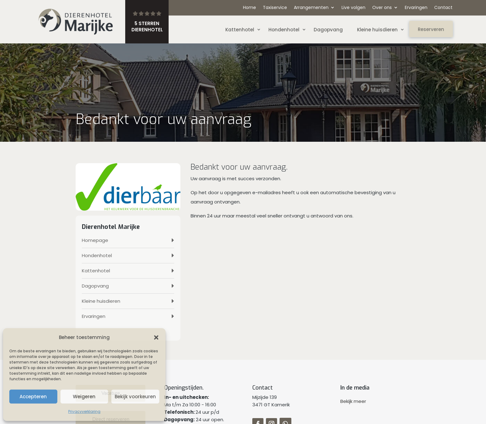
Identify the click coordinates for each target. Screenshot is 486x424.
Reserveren (431, 29)
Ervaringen (416, 8)
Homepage (95, 240)
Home (249, 8)
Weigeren (84, 396)
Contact (443, 8)
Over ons (382, 8)
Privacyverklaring (84, 411)
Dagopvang (328, 29)
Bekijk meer (353, 401)
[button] (156, 337)
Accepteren (33, 396)
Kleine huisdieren (377, 29)
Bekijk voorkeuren (135, 396)
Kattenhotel (239, 29)
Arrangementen (311, 8)
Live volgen (353, 8)
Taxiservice (275, 8)
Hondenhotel (283, 29)
